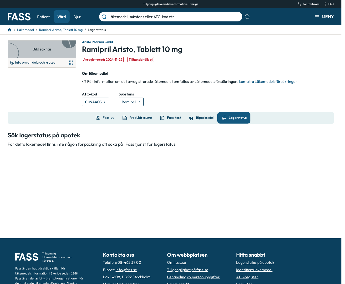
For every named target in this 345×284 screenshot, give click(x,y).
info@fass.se (126, 269)
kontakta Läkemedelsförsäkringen (268, 81)
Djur (77, 16)
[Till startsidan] (10, 30)
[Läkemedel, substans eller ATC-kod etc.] (174, 17)
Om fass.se (176, 262)
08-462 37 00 (129, 262)
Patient (43, 16)
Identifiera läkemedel (254, 269)
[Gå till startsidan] (19, 16)
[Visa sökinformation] (247, 16)
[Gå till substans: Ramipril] (131, 102)
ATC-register (247, 276)
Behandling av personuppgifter (193, 276)
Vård (61, 16)
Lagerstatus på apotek (255, 262)
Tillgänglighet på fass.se (187, 269)
